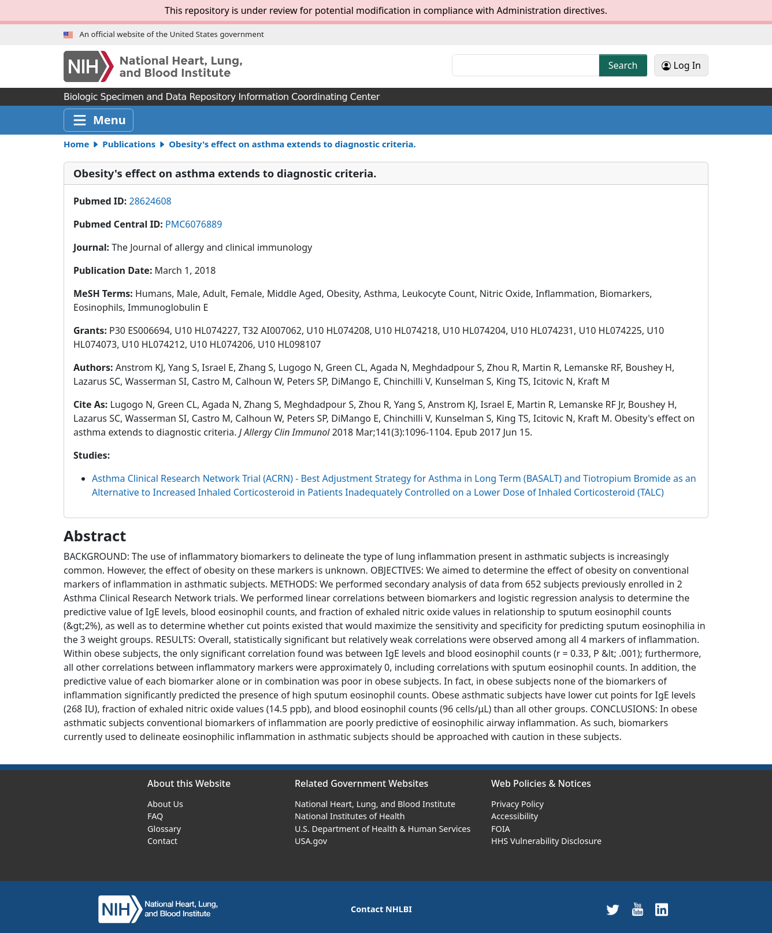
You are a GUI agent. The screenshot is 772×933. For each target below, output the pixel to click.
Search (623, 65)
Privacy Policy (517, 803)
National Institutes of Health (350, 816)
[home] (158, 908)
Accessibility (514, 816)
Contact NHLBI (381, 909)
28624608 (150, 201)
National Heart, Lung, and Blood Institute (375, 803)
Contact (162, 840)
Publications (128, 144)
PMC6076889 (193, 224)
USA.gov (311, 840)
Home (76, 144)
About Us (165, 803)
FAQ (155, 816)
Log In (681, 65)
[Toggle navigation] (98, 120)
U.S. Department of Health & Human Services (382, 828)
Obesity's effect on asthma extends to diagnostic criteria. (292, 144)
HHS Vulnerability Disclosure (546, 840)
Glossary (164, 828)
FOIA (500, 828)
